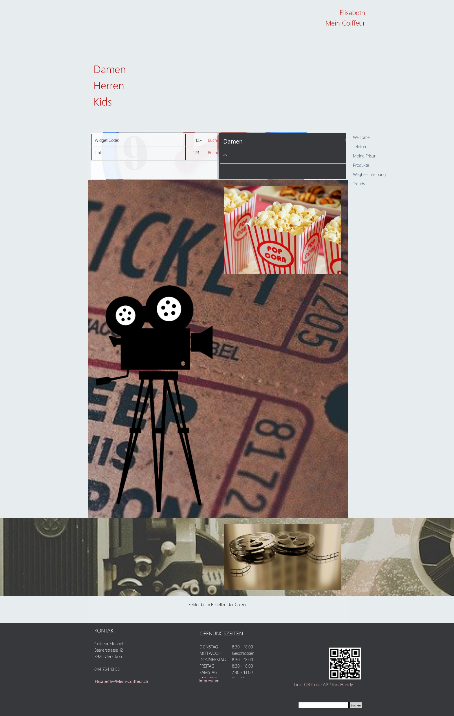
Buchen (214, 140)
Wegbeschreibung (369, 174)
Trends (359, 183)
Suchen (356, 705)
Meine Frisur (364, 156)
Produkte (361, 165)
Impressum (209, 681)
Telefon (359, 146)
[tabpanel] (333, 24)
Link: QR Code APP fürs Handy (323, 684)
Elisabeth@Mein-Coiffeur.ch (121, 681)
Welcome (361, 137)
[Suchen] (323, 705)
